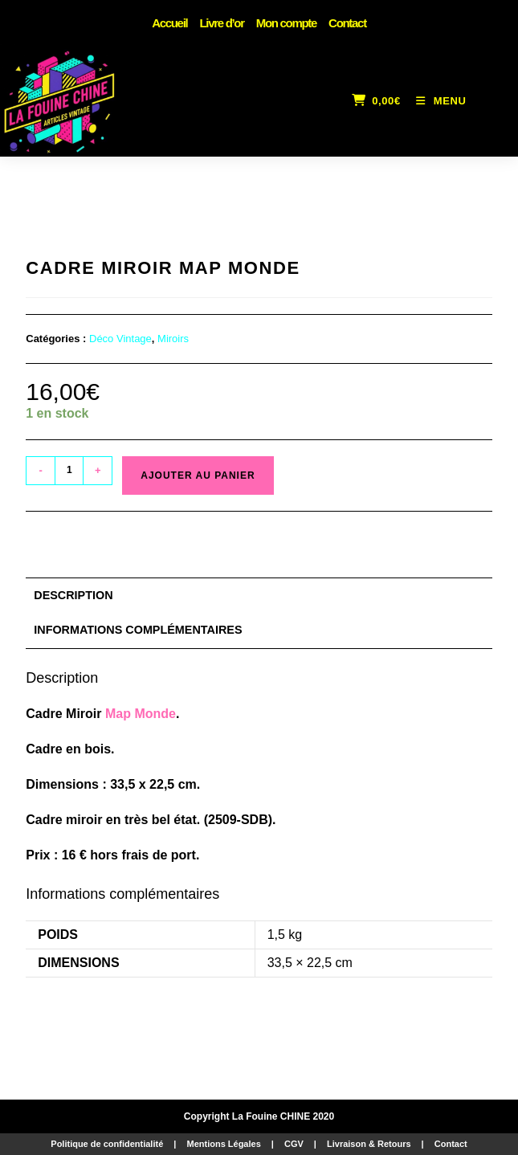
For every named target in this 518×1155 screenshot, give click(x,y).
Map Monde (140, 713)
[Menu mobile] (435, 101)
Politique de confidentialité (107, 1144)
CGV (294, 1144)
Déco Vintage (120, 339)
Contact (347, 23)
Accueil (169, 23)
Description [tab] (73, 595)
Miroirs (173, 339)
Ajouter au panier (198, 475)
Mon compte (286, 23)
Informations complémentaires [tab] (138, 629)
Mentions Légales (223, 1144)
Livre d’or (221, 23)
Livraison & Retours (369, 1144)
